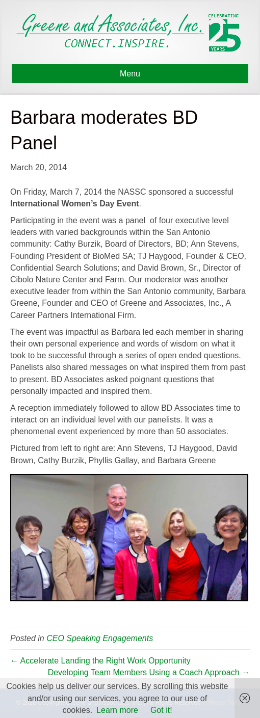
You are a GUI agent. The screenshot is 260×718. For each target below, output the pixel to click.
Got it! (161, 710)
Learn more (117, 710)
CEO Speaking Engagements (99, 638)
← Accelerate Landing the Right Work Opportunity (100, 660)
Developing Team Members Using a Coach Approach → (149, 672)
